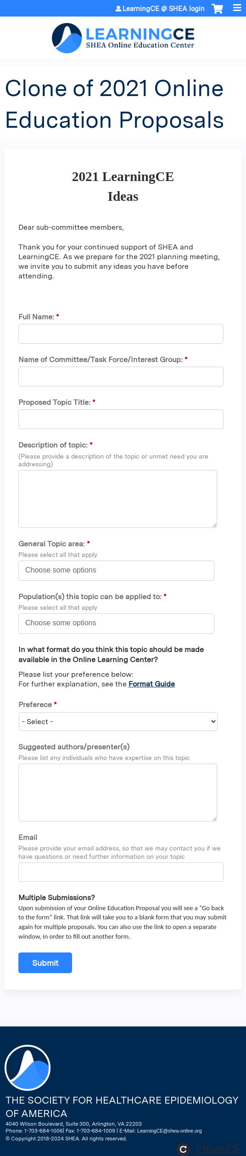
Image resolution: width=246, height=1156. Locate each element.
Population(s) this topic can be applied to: (90, 596)
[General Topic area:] (66, 570)
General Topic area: (52, 543)
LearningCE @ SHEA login (164, 9)
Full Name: (36, 316)
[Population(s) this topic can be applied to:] (66, 623)
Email (27, 837)
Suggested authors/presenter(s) (73, 746)
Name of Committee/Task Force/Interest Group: (101, 359)
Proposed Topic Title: (54, 402)
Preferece (35, 704)
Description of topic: (53, 445)
